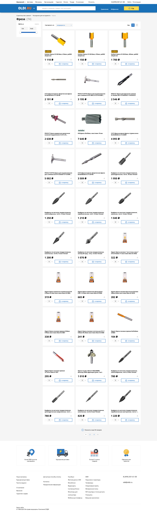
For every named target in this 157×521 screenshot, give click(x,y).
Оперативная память (92, 486)
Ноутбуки (71, 477)
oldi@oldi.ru (127, 482)
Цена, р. (28, 24)
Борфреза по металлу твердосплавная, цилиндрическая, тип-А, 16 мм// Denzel (124, 173)
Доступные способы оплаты (52, 477)
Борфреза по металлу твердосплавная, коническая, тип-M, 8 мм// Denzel (91, 411)
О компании (80, 2)
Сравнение (104, 9)
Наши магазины (21, 477)
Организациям (48, 2)
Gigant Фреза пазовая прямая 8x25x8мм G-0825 (124, 331)
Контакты (46, 482)
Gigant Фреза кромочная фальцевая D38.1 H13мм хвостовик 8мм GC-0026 (90, 292)
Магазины (38, 2)
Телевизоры (89, 483)
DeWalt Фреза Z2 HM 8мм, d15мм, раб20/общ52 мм (91, 54)
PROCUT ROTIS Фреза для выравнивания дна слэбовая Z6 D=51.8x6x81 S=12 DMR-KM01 (58, 173)
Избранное (114, 9)
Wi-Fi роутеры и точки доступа (95, 492)
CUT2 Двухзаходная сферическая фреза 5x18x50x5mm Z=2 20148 (58, 94)
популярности (61, 25)
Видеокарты (72, 486)
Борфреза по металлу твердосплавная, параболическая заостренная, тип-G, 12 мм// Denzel (124, 411)
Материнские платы (92, 489)
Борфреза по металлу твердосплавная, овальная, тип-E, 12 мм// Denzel (124, 213)
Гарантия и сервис (22, 494)
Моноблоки (71, 483)
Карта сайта (20, 507)
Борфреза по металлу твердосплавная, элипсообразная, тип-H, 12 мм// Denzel (58, 213)
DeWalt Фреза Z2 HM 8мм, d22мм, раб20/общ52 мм (124, 54)
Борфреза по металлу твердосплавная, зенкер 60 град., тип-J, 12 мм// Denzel (91, 252)
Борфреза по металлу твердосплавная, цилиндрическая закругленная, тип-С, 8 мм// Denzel (58, 411)
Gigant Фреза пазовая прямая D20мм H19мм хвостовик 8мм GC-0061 (57, 331)
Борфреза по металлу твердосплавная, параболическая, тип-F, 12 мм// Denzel (91, 213)
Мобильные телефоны (75, 498)
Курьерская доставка (23, 480)
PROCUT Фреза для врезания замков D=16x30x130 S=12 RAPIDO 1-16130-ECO (123, 94)
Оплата (65, 2)
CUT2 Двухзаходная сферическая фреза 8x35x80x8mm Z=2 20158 (91, 173)
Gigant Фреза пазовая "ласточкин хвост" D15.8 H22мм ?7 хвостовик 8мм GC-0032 (125, 252)
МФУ (87, 477)
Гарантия (59, 2)
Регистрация (137, 2)
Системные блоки (73, 489)
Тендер (72, 2)
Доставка (30, 2)
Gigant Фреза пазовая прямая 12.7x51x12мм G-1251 (55, 371)
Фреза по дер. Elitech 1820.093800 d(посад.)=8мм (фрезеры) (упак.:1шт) (90, 371)
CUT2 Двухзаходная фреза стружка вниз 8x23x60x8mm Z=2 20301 (124, 134)
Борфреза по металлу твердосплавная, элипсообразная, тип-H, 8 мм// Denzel (124, 371)
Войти (129, 2)
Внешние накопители (92, 498)
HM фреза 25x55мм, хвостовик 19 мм (90, 133)
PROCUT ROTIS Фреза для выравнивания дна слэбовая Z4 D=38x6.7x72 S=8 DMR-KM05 (91, 94)
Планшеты (89, 495)
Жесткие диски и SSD (74, 480)
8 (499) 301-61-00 (118, 2)
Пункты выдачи (21, 483)
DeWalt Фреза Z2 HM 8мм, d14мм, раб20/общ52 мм (58, 54)
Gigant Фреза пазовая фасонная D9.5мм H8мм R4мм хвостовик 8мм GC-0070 (124, 292)
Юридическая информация (52, 485)
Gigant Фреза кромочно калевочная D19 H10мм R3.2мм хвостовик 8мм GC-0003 (58, 292)
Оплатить (91, 2)
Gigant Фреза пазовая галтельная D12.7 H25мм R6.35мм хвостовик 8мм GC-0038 (91, 331)
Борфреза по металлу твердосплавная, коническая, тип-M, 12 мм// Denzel (58, 252)
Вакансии (19, 491)
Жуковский (20, 2)
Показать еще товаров (93, 430)
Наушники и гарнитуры (93, 480)
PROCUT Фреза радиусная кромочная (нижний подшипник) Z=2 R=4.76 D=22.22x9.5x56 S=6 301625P (57, 134)
